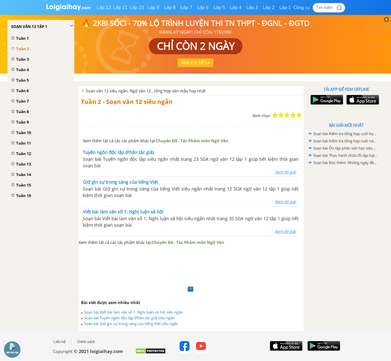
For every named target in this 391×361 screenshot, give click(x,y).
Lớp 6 (203, 7)
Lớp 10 (137, 7)
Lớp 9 (153, 7)
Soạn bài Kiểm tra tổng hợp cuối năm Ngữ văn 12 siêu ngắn (345, 140)
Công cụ (301, 7)
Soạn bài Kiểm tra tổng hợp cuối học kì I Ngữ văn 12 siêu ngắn (345, 133)
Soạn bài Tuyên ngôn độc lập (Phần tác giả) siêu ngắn (129, 317)
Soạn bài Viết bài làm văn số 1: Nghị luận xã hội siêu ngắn (133, 312)
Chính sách (86, 342)
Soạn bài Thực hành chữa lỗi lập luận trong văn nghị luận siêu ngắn (345, 155)
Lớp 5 (219, 7)
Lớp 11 (120, 7)
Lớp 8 (170, 7)
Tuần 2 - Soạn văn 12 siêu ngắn (127, 101)
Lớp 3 (252, 7)
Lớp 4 (236, 7)
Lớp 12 (104, 7)
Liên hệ (59, 342)
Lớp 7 (186, 7)
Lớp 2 (269, 7)
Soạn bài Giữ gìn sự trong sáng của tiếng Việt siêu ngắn (131, 323)
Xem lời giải (285, 172)
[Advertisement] (191, 265)
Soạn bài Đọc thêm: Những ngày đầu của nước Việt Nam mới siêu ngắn (345, 162)
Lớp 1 (285, 7)
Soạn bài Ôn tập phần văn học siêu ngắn (345, 148)
